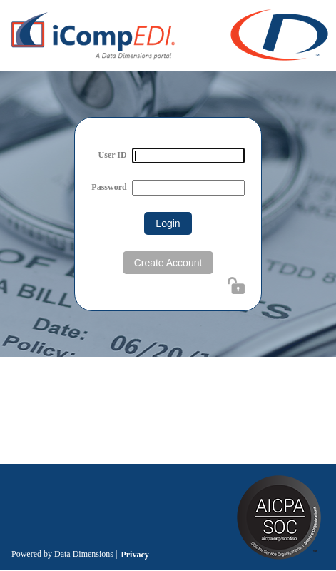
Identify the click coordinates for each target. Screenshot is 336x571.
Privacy (134, 555)
